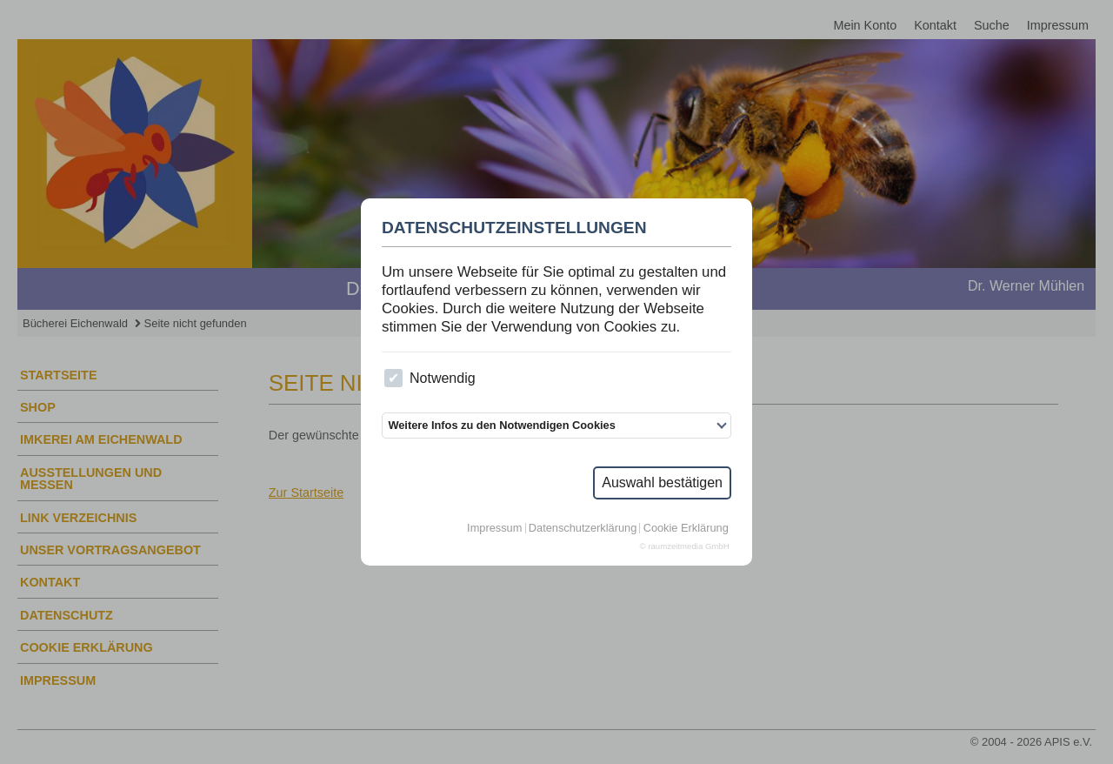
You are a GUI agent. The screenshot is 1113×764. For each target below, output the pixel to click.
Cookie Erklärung (686, 528)
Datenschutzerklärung (582, 528)
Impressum (494, 528)
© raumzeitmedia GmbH (685, 546)
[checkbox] (393, 378)
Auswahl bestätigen (662, 482)
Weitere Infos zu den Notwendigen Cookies (501, 425)
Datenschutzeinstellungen (514, 228)
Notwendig (429, 378)
